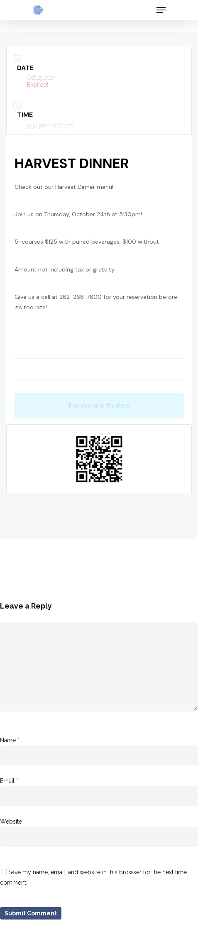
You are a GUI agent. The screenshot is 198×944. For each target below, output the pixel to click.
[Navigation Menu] (161, 10)
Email (9, 781)
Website (11, 821)
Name (10, 740)
